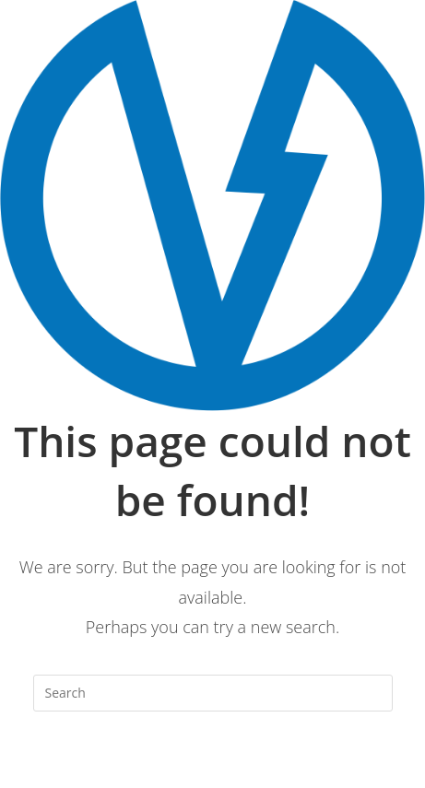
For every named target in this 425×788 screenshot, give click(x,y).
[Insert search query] (213, 693)
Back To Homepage (212, 767)
